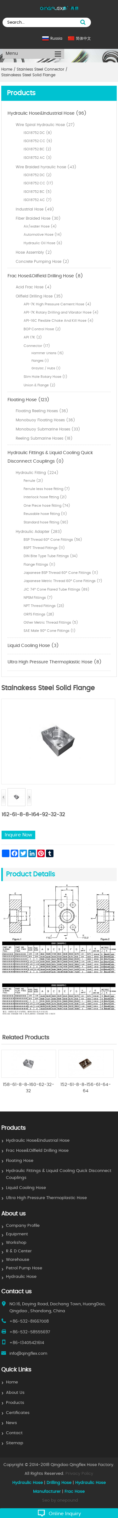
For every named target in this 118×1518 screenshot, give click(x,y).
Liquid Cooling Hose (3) (33, 646)
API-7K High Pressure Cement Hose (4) (57, 304)
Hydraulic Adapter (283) (39, 532)
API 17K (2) (33, 337)
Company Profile (23, 1226)
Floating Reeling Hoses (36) (42, 411)
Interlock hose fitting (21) (45, 497)
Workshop (16, 1243)
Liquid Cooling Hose (26, 1188)
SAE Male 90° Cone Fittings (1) (50, 630)
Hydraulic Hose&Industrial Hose (38, 1141)
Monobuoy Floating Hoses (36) (45, 420)
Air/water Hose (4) (40, 226)
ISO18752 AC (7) (38, 200)
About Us (15, 1393)
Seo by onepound (60, 1500)
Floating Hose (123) (28, 400)
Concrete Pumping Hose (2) (42, 261)
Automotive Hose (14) (43, 234)
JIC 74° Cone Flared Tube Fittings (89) (56, 589)
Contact (14, 1433)
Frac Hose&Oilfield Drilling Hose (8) (45, 276)
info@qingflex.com (28, 1354)
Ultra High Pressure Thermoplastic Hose (46, 1198)
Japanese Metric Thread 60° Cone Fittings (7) (63, 581)
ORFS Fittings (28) (39, 614)
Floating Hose (19, 1161)
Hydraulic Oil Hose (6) (43, 243)
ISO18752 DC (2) (38, 175)
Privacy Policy (79, 1474)
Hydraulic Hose (21, 1277)
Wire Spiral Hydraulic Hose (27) (45, 125)
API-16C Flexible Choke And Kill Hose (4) (58, 320)
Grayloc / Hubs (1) (46, 368)
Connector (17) (37, 346)
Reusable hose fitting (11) (45, 514)
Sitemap (14, 1443)
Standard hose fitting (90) (46, 522)
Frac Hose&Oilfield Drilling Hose (37, 1151)
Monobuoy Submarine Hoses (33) (48, 429)
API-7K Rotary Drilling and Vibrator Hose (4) (61, 312)
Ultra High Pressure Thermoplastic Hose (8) (55, 662)
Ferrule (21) (33, 480)
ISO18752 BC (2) (37, 149)
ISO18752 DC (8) (38, 133)
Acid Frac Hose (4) (34, 287)
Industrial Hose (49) (35, 209)
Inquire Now (18, 835)
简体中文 (83, 38)
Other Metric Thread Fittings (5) (51, 622)
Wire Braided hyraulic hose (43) (46, 167)
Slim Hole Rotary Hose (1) (45, 376)
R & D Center (19, 1251)
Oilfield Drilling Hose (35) (39, 296)
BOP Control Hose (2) (42, 329)
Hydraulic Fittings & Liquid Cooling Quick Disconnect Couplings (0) (50, 457)
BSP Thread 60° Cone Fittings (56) (53, 539)
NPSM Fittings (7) (38, 597)
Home (12, 1382)
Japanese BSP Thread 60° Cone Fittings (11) (61, 572)
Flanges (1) (40, 360)
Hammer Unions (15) (47, 353)
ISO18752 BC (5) (38, 191)
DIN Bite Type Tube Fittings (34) (51, 556)
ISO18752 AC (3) (38, 157)
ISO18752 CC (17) (38, 183)
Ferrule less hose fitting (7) (47, 489)
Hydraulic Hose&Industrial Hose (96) (47, 113)
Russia (56, 38)
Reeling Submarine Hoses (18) (44, 438)
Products (15, 1403)
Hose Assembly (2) (34, 252)
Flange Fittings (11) (39, 564)
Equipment (17, 1234)
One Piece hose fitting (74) (47, 505)
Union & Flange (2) (39, 385)
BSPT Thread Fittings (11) (44, 548)
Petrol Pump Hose (24, 1268)
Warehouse (17, 1260)
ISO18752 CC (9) (38, 141)
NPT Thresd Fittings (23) (44, 606)
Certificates (18, 1413)
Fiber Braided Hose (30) (38, 218)
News (11, 1423)
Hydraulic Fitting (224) (37, 473)
